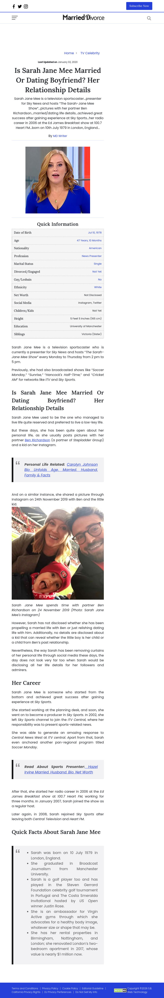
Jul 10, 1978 (95, 232)
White (98, 287)
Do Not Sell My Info (86, 992)
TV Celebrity (90, 53)
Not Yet (97, 271)
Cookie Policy (70, 988)
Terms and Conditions (25, 988)
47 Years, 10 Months (89, 240)
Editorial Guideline (92, 988)
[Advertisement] (44, 32)
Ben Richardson (37, 440)
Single (98, 263)
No (100, 279)
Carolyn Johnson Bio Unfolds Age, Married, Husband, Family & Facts (61, 470)
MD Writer (60, 136)
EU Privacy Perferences (57, 992)
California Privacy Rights (26, 992)
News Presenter (92, 256)
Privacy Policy (50, 988)
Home (69, 53)
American (95, 248)
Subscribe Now (139, 6)
